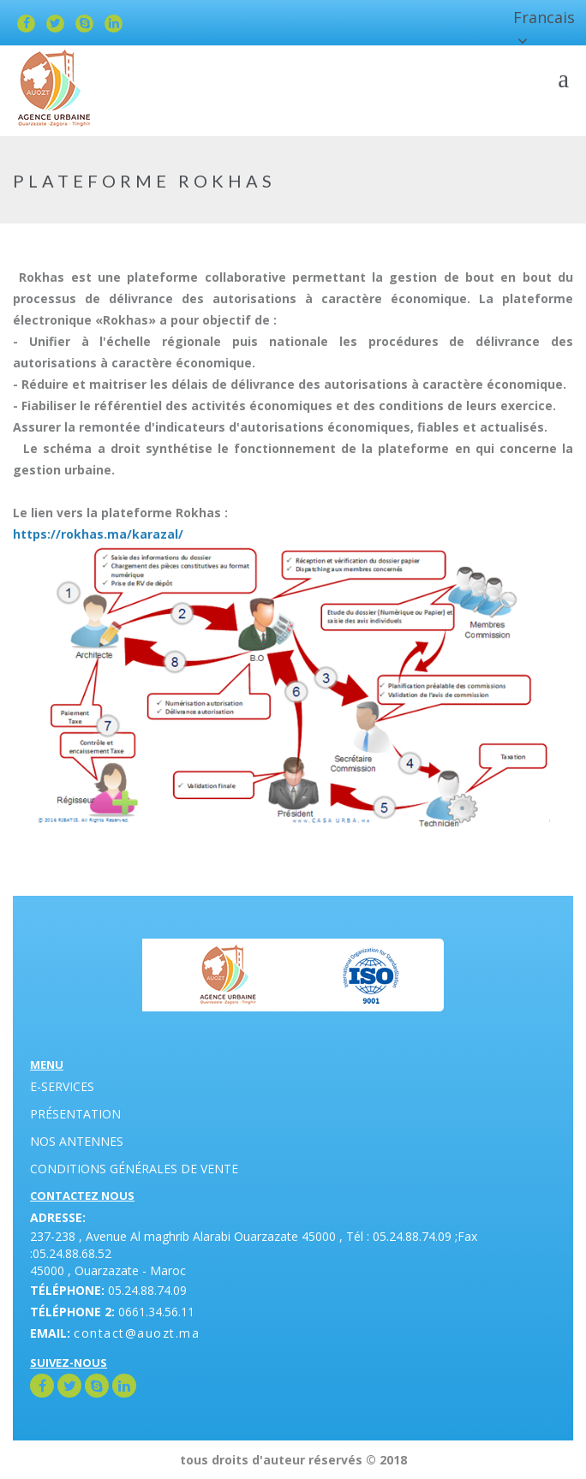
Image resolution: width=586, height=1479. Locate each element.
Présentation (75, 1114)
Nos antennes (76, 1141)
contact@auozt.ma (137, 1333)
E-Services (62, 1086)
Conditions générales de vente (134, 1168)
